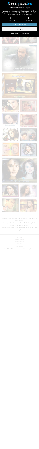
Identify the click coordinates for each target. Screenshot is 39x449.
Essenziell (11, 20)
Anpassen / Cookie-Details (20, 33)
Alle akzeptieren (19, 24)
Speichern (19, 29)
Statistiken (29, 20)
